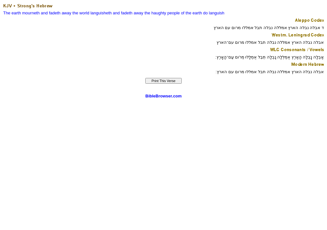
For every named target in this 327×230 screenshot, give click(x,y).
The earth (12, 13)
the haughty (155, 13)
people (173, 13)
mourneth (31, 13)
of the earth (191, 13)
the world (80, 13)
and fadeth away (56, 13)
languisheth (101, 13)
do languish (213, 13)
